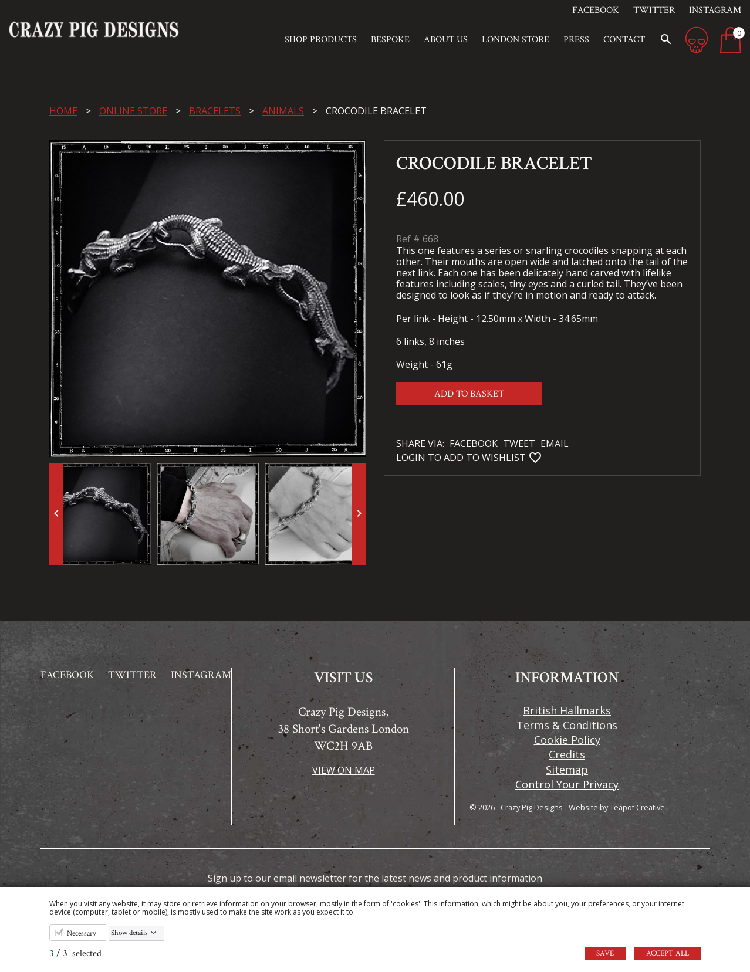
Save (605, 954)
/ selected (75, 953)
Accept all (667, 954)
